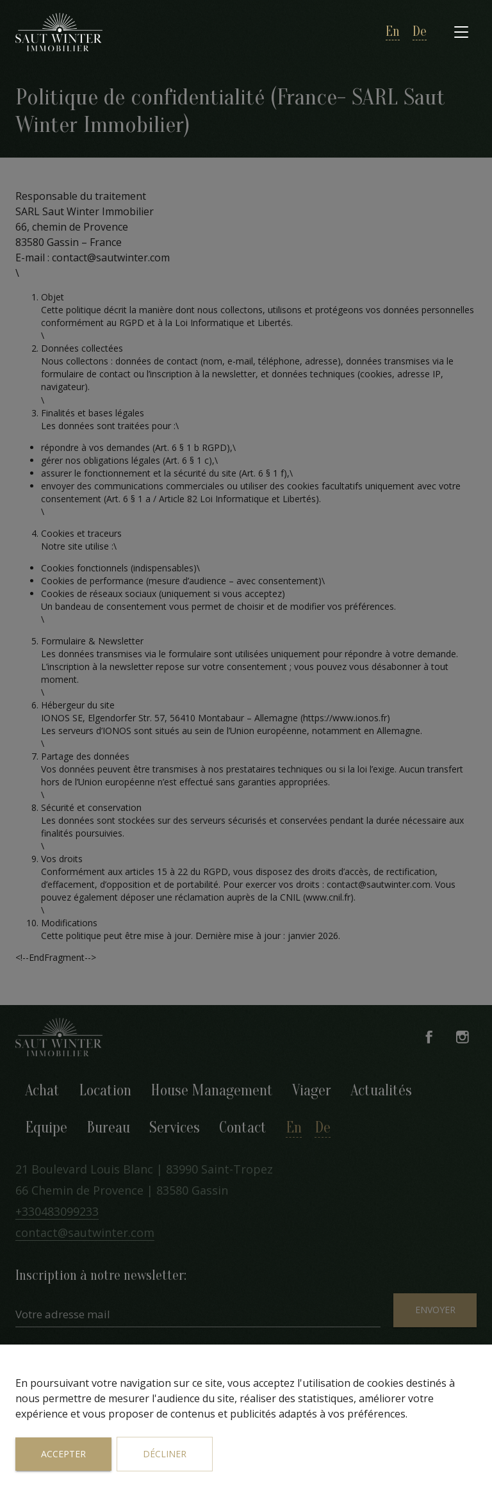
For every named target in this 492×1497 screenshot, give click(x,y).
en (393, 32)
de (420, 32)
